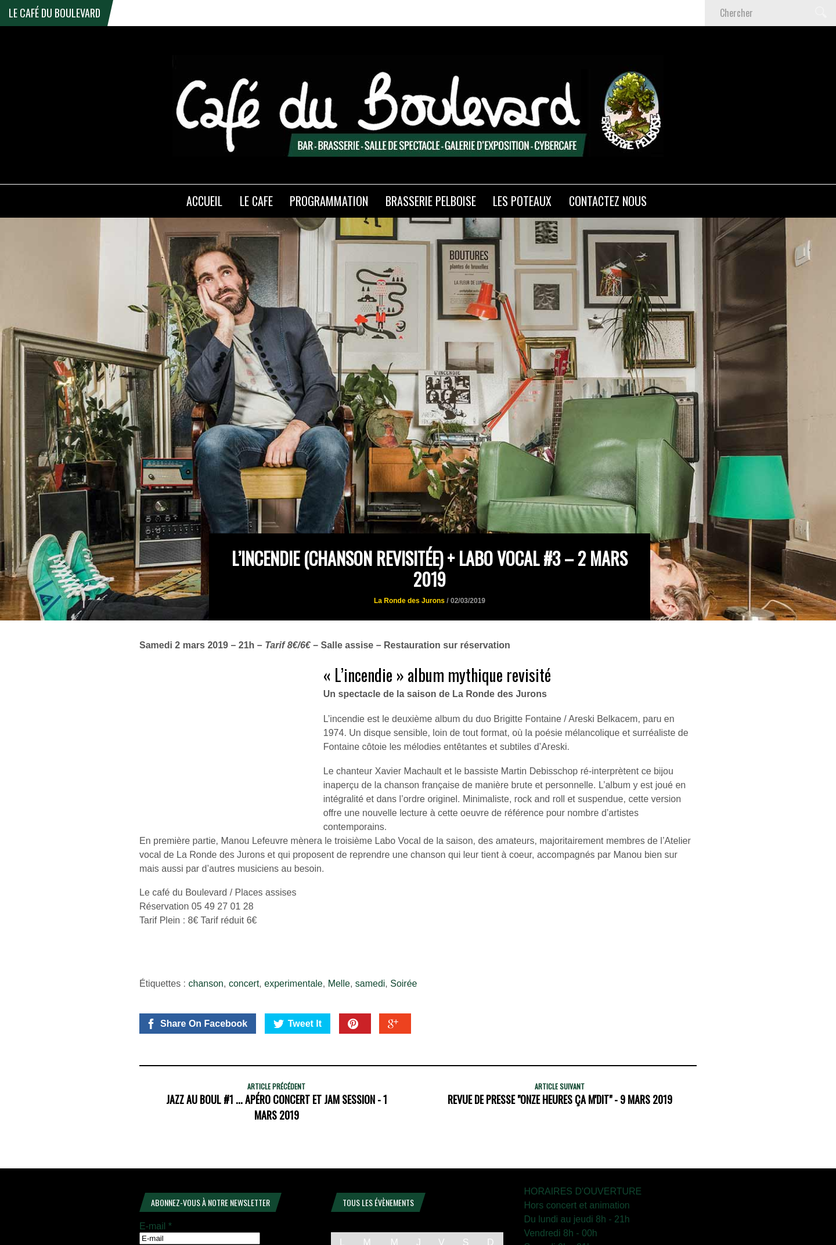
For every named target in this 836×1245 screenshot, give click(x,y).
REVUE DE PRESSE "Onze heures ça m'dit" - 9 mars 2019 (560, 1039)
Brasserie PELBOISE (430, 201)
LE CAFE (256, 201)
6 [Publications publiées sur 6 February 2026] (441, 1219)
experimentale (293, 924)
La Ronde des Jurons (409, 540)
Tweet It (297, 964)
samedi (370, 924)
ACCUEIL (204, 201)
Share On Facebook (196, 964)
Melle (339, 924)
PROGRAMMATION (329, 201)
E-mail (155, 1166)
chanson (206, 924)
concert (244, 924)
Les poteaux (522, 201)
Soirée (403, 924)
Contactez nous (608, 201)
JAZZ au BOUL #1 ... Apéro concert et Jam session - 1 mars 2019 (276, 1047)
